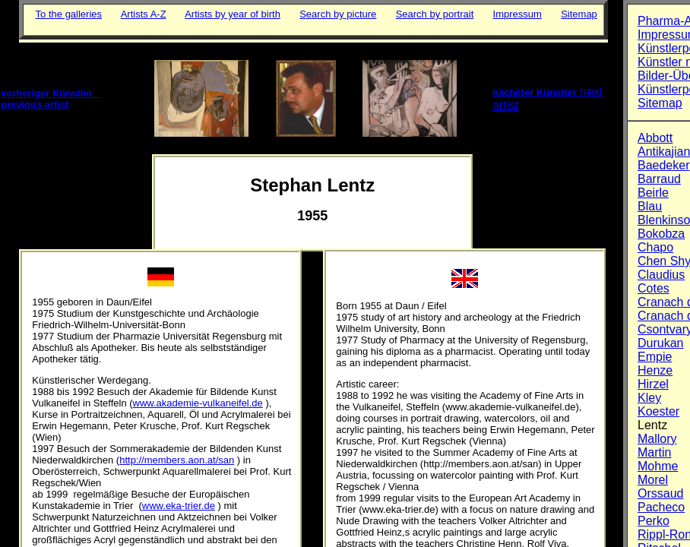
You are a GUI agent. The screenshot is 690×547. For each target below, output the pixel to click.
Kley (649, 397)
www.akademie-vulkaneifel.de (198, 403)
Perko (653, 520)
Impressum (517, 14)
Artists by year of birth (232, 14)
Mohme (658, 466)
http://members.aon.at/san (176, 460)
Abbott (655, 137)
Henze (655, 370)
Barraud (659, 178)
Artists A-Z (143, 14)
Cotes (653, 288)
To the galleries (69, 14)
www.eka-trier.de (178, 505)
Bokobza (661, 233)
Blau (650, 206)
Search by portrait (435, 14)
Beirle (653, 192)
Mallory (657, 438)
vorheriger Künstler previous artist (50, 98)
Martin (654, 452)
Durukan (660, 343)
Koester (658, 411)
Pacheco (661, 507)
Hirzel (653, 384)
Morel (653, 479)
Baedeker (664, 165)
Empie (655, 356)
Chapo (655, 247)
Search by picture (337, 14)
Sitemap (579, 14)
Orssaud (660, 493)
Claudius (661, 274)
